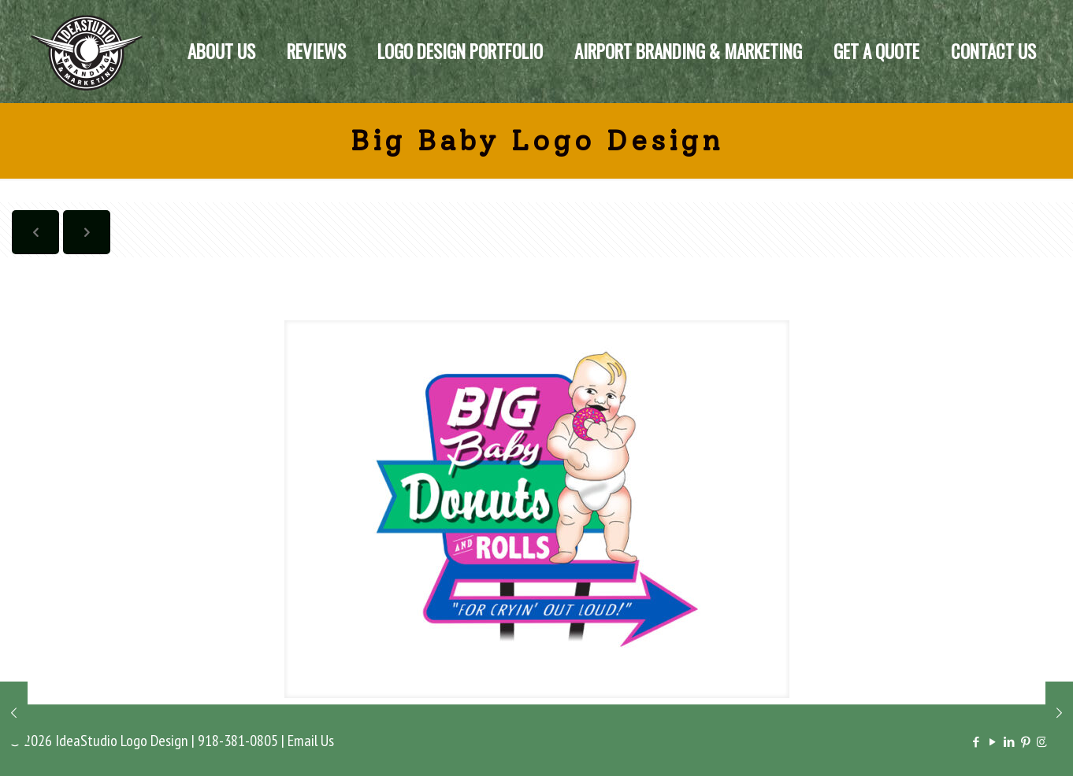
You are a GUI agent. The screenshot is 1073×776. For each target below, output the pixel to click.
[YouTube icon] (992, 741)
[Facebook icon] (976, 741)
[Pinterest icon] (1025, 741)
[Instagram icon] (1042, 741)
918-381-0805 (238, 740)
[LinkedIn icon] (1009, 741)
